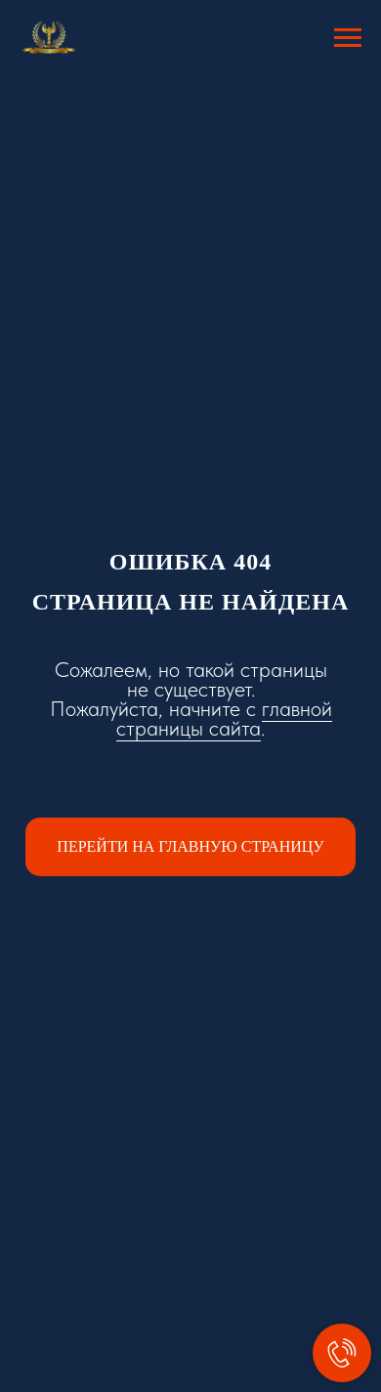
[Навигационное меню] (347, 38)
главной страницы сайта (224, 718)
